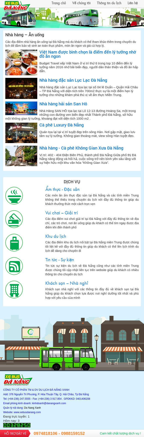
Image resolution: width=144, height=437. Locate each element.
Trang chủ (59, 2)
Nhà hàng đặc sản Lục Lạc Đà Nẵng (73, 80)
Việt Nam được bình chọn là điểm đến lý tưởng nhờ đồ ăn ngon (87, 54)
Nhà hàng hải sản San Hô (63, 103)
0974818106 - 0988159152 (59, 433)
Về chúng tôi (81, 2)
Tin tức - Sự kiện (14, 266)
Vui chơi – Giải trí (14, 219)
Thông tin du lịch (109, 2)
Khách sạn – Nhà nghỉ (14, 289)
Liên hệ (133, 2)
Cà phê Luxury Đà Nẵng (61, 125)
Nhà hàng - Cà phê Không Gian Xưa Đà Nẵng (81, 148)
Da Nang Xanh (32, 407)
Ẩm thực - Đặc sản (14, 196)
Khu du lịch (14, 242)
